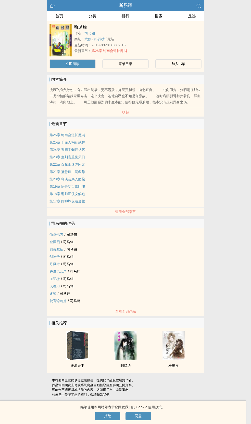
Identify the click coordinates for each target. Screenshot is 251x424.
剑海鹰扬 (56, 249)
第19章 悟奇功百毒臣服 (67, 186)
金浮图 (55, 242)
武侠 (88, 39)
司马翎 (90, 33)
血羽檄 (55, 279)
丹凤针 (55, 264)
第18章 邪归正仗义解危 (67, 194)
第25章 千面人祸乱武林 (67, 142)
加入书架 (178, 64)
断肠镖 (125, 5)
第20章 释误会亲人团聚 (67, 179)
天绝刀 (55, 286)
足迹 (192, 16)
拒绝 (107, 416)
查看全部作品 (125, 311)
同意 (138, 416)
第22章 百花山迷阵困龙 (67, 164)
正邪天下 (77, 366)
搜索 (159, 16)
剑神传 (55, 257)
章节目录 (125, 64)
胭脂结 (125, 366)
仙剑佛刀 (56, 235)
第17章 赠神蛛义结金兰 (67, 201)
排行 (125, 16)
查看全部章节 (125, 212)
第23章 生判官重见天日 (67, 157)
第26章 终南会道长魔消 (109, 51)
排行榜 (99, 39)
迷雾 (53, 293)
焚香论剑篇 (58, 301)
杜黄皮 (173, 366)
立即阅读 (72, 64)
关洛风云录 (58, 271)
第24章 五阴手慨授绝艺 (67, 150)
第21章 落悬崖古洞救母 (67, 172)
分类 (92, 16)
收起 (125, 112)
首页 (59, 16)
